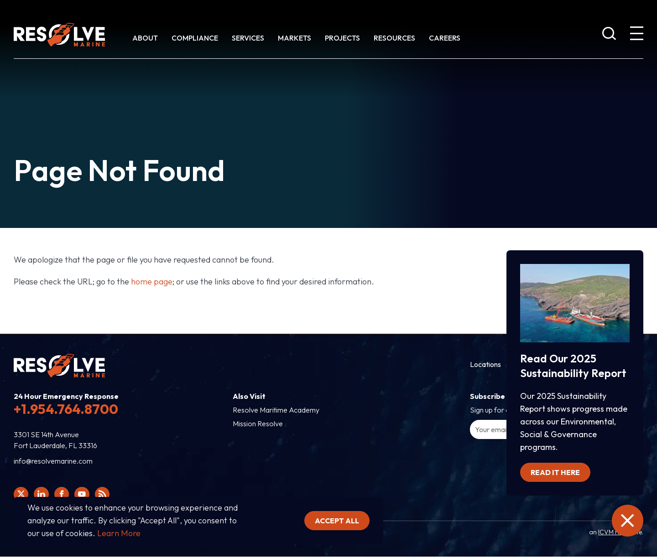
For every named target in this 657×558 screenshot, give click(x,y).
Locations (485, 364)
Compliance (195, 37)
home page (151, 281)
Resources (394, 37)
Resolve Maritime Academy (276, 409)
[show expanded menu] (636, 35)
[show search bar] (609, 35)
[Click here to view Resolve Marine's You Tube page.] (87, 495)
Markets (294, 37)
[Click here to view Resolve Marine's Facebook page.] (65, 495)
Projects (342, 37)
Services (248, 37)
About (145, 37)
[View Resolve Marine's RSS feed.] (109, 495)
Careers (444, 37)
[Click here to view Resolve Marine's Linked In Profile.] (44, 495)
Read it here (555, 470)
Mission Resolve (258, 423)
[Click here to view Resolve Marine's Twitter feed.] (22, 495)
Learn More (119, 533)
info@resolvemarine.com (53, 460)
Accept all (337, 520)
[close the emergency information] (625, 520)
